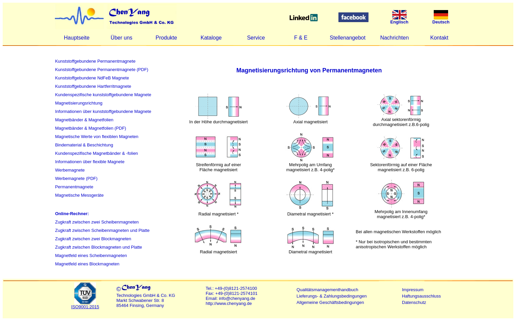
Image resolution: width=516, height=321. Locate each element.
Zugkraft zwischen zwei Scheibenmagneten (97, 221)
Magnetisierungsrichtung (79, 103)
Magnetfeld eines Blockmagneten (87, 263)
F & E (300, 38)
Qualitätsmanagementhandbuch (327, 289)
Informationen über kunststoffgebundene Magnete (103, 111)
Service (256, 38)
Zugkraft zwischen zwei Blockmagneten (93, 238)
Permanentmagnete (74, 186)
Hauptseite (77, 38)
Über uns (121, 38)
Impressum (412, 289)
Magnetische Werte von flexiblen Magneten (96, 136)
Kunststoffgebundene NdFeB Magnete (92, 77)
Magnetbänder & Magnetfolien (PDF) (90, 128)
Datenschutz (414, 302)
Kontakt (439, 38)
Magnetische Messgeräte (79, 195)
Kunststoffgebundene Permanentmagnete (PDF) (101, 69)
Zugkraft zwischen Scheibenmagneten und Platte (102, 230)
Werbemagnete (70, 170)
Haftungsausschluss (421, 296)
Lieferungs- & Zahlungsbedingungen (332, 296)
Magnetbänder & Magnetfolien (84, 119)
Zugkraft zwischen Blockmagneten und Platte (98, 247)
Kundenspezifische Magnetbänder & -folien (96, 153)
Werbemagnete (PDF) (76, 178)
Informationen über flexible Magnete (89, 161)
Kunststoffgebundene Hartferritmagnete (93, 86)
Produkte (166, 38)
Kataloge (211, 38)
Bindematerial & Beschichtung (84, 144)
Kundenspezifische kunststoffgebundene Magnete (103, 94)
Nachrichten (394, 38)
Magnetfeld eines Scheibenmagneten (91, 255)
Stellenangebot (348, 38)
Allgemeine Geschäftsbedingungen (330, 302)
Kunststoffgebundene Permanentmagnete (95, 61)
